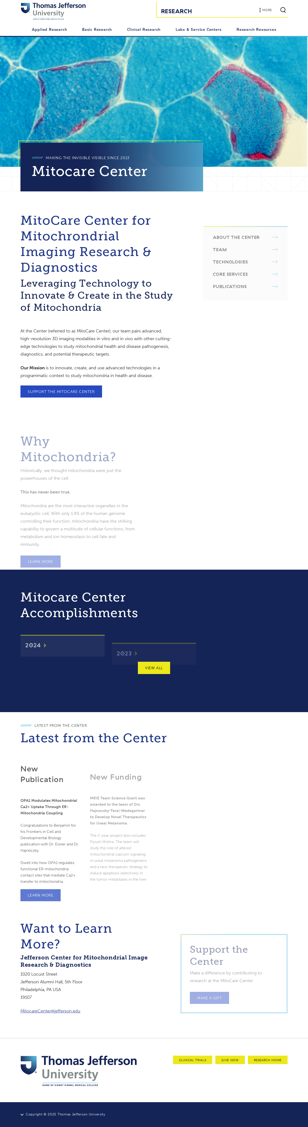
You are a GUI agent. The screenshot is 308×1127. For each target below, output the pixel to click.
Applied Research (49, 29)
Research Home (268, 1060)
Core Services (230, 280)
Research (176, 11)
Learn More (40, 568)
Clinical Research (144, 29)
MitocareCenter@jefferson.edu (50, 1011)
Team (220, 256)
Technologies (230, 268)
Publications (230, 293)
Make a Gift (209, 1004)
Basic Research (97, 29)
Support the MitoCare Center (61, 391)
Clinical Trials (192, 1060)
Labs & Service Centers (199, 29)
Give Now (229, 1060)
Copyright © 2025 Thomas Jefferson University (65, 1114)
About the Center (236, 244)
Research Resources (256, 29)
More (265, 10)
